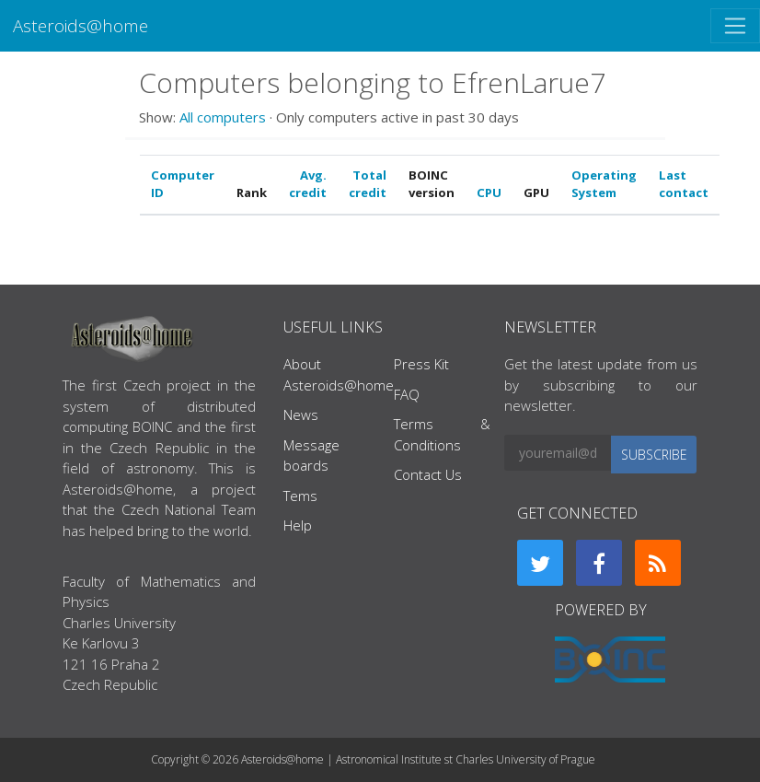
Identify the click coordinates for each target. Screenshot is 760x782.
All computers (222, 117)
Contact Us (428, 474)
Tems (300, 495)
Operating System (604, 184)
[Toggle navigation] (735, 25)
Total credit (367, 184)
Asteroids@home (80, 25)
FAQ (407, 394)
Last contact (683, 184)
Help (297, 525)
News (300, 414)
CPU (489, 192)
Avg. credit (308, 184)
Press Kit (421, 364)
